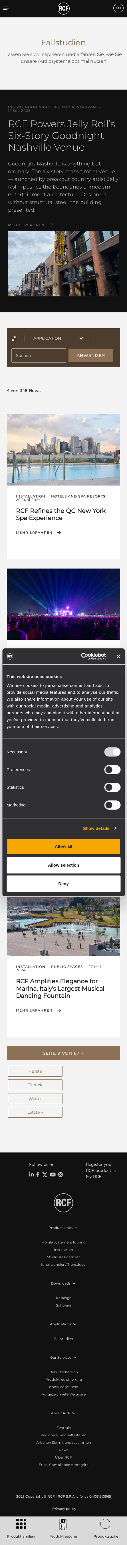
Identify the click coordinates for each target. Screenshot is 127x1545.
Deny (63, 883)
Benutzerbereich (63, 1372)
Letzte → (35, 1112)
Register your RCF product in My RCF (101, 1170)
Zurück (35, 1084)
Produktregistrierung (63, 1379)
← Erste (35, 1071)
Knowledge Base (63, 1387)
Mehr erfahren (26, 225)
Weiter (35, 1098)
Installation (63, 1249)
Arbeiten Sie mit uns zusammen (63, 1442)
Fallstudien (63, 1338)
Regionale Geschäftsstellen (63, 1435)
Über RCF (63, 1457)
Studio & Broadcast (63, 1257)
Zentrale (64, 1427)
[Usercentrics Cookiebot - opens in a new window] (81, 656)
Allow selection (63, 865)
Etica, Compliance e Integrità (63, 1465)
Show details (96, 828)
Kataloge (63, 1298)
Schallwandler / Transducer (64, 1264)
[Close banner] (118, 656)
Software (63, 1305)
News (63, 1450)
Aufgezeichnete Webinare (64, 1394)
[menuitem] (63, 1508)
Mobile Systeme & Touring (63, 1242)
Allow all (63, 846)
